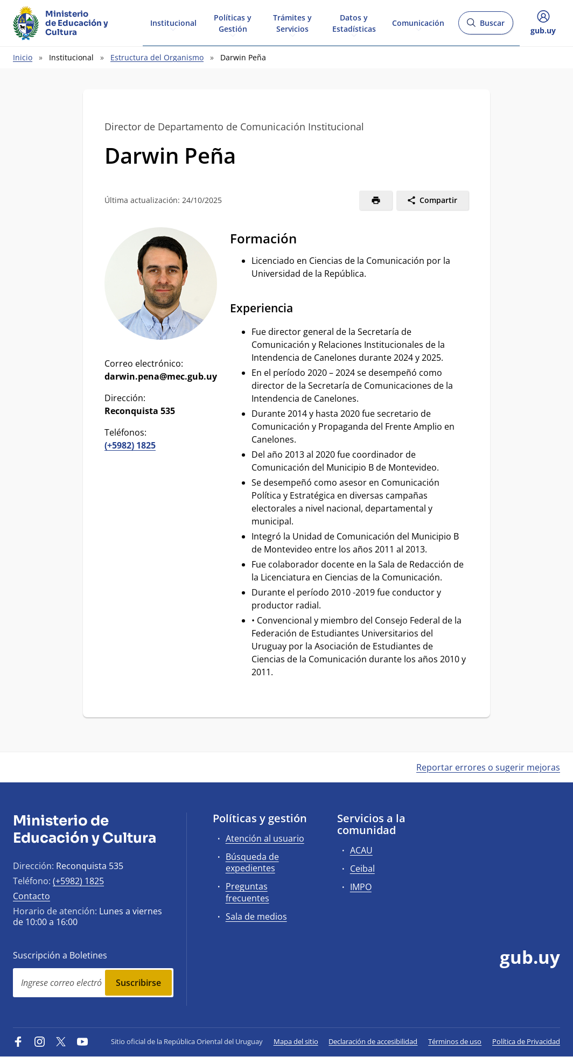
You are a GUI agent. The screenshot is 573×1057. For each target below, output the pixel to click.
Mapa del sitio (296, 1041)
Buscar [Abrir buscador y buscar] (485, 26)
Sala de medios (256, 916)
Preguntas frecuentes (247, 892)
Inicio (22, 57)
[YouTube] (82, 1041)
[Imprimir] (375, 200)
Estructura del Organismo (157, 57)
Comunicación (418, 22)
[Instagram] (39, 1041)
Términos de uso (454, 1041)
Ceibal (362, 868)
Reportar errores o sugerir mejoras (488, 767)
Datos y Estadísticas (354, 22)
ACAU (361, 850)
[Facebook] (18, 1041)
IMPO (361, 887)
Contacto (31, 896)
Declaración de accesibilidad (373, 1041)
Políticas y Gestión (232, 22)
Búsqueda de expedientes (252, 862)
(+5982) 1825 (130, 445)
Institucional (173, 22)
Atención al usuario (265, 838)
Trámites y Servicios (292, 22)
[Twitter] (60, 1041)
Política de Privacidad (526, 1041)
